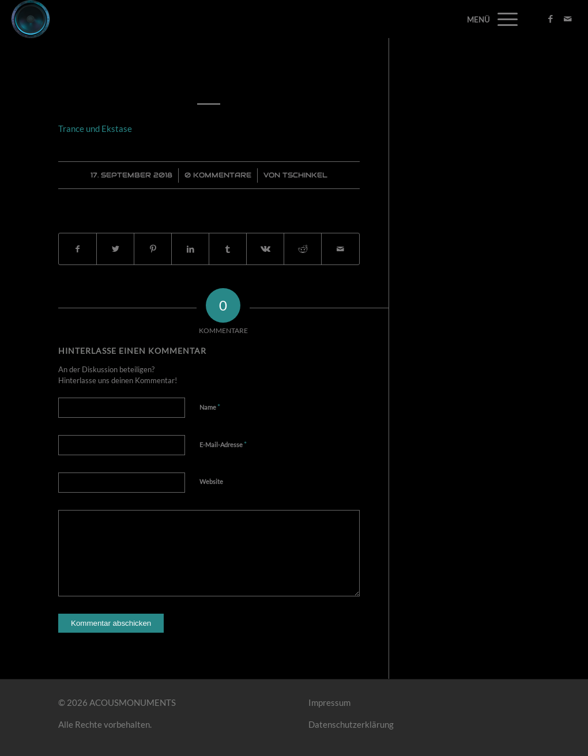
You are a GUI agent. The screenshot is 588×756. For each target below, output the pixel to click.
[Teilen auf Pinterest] (152, 249)
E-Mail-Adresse (223, 444)
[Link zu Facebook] (550, 18)
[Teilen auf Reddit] (302, 249)
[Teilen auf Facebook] (77, 249)
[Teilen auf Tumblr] (227, 249)
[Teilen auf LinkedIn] (190, 249)
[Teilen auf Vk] (265, 249)
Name (209, 406)
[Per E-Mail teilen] (340, 249)
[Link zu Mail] (567, 18)
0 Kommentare (217, 175)
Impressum (329, 702)
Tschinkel (304, 175)
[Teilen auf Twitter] (115, 249)
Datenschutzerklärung (351, 724)
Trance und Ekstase (209, 77)
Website (211, 481)
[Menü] (504, 19)
